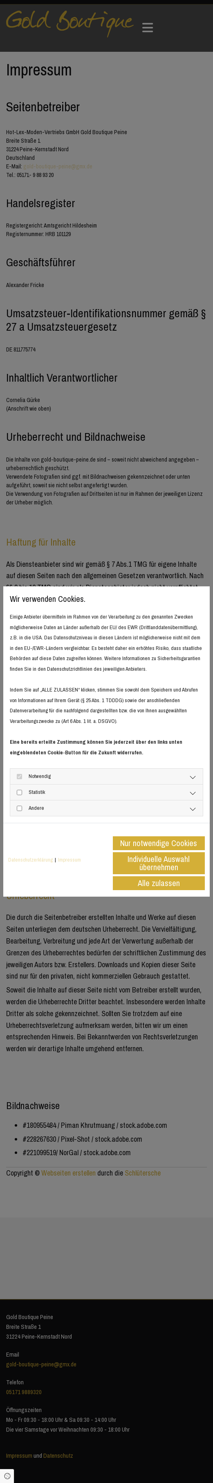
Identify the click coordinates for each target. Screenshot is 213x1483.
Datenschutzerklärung (30, 859)
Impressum (69, 859)
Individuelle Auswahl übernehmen (159, 863)
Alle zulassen (159, 882)
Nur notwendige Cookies (158, 843)
